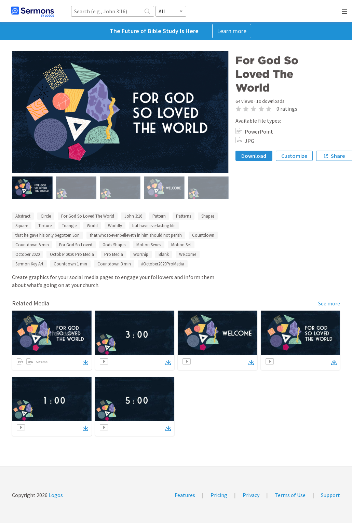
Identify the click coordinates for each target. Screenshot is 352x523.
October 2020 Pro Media (72, 254)
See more (329, 303)
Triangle (69, 226)
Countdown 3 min (114, 264)
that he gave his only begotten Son (47, 235)
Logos (55, 495)
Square (21, 226)
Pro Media (113, 254)
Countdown (203, 235)
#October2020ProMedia (162, 264)
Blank (164, 254)
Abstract (22, 216)
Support (330, 495)
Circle (46, 216)
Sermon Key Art (29, 264)
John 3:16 (133, 216)
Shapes (207, 216)
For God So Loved (75, 245)
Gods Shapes (114, 245)
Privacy (251, 495)
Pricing (219, 495)
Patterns (183, 216)
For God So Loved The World (87, 216)
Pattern (159, 216)
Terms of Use (290, 495)
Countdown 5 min (32, 245)
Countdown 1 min (70, 264)
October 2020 (27, 254)
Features (185, 495)
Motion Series (148, 245)
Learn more (231, 31)
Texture (45, 226)
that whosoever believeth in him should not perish (136, 235)
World (92, 226)
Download (253, 155)
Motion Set (181, 245)
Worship (140, 254)
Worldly (115, 226)
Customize (294, 155)
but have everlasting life (153, 226)
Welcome (187, 254)
